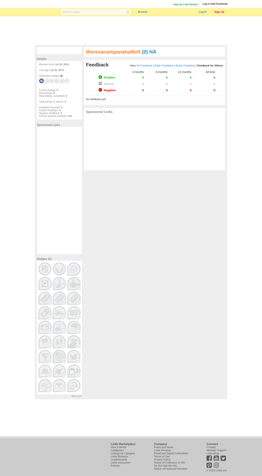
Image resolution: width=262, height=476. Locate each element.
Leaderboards (119, 459)
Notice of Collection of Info (169, 462)
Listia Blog (213, 453)
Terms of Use (162, 456)
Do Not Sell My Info (165, 465)
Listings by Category (123, 453)
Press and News (163, 447)
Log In (203, 11)
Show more (76, 396)
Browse (143, 11)
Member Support (216, 450)
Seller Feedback (164, 65)
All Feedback (144, 65)
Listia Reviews (162, 450)
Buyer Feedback (185, 65)
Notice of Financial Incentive (170, 468)
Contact (211, 447)
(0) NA (149, 52)
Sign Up (219, 11)
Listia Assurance (120, 462)
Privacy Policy (162, 459)
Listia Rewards (119, 456)
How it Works (118, 447)
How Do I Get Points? (185, 4)
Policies (115, 465)
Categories (117, 450)
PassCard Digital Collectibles (171, 453)
